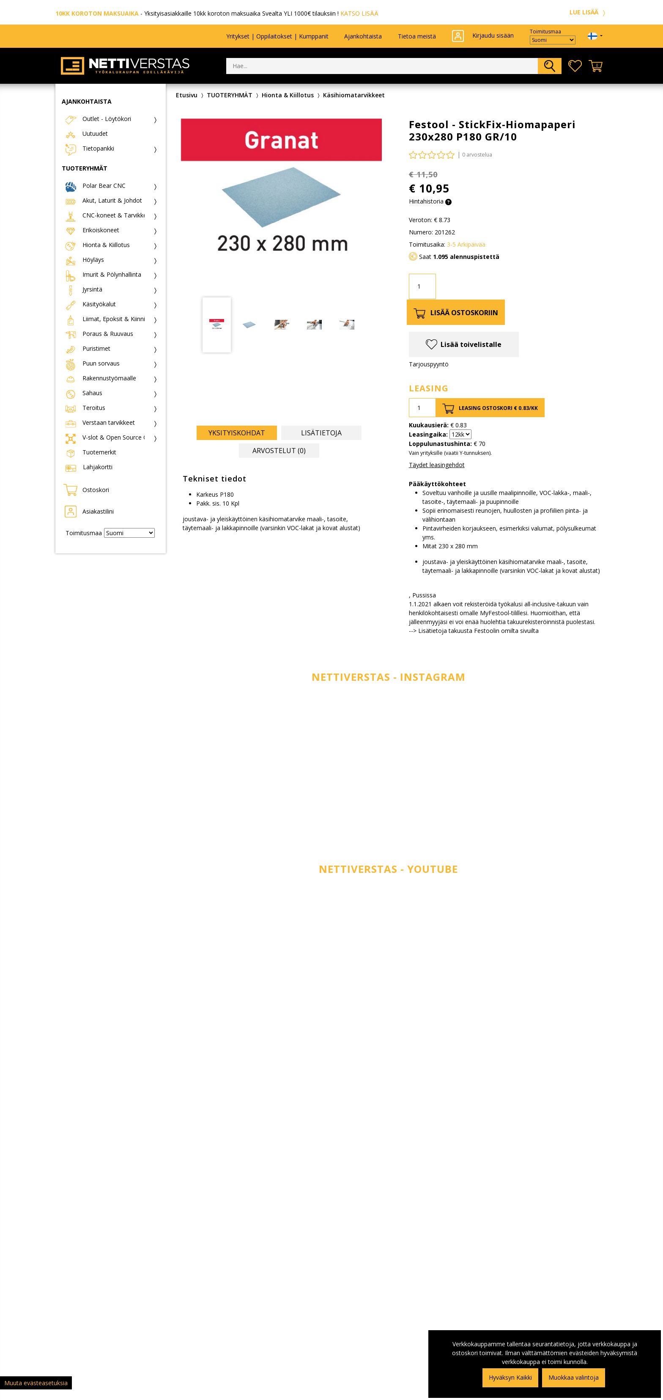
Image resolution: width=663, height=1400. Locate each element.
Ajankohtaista (363, 36)
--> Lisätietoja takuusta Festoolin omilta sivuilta (474, 631)
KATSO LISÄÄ (359, 13)
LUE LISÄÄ (589, 12)
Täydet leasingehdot (437, 465)
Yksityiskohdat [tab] (236, 432)
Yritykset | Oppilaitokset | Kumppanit (277, 36)
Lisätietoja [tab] (321, 432)
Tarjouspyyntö (429, 364)
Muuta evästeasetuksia (36, 1383)
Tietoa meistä (417, 36)
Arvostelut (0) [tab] (279, 450)
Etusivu (186, 95)
